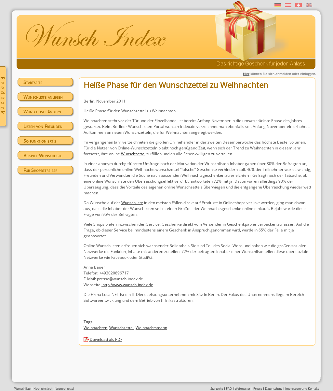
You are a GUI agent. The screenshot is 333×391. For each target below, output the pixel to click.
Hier (246, 73)
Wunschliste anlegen (43, 97)
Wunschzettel (133, 154)
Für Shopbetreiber (40, 170)
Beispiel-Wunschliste (42, 155)
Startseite (32, 82)
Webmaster (242, 388)
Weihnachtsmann (151, 327)
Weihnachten (95, 327)
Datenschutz (273, 388)
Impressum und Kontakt (302, 388)
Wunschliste (132, 202)
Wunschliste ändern (42, 111)
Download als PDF (105, 339)
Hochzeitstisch (43, 388)
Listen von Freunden (42, 126)
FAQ (229, 388)
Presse (257, 388)
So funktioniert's (39, 141)
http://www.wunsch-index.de (127, 284)
